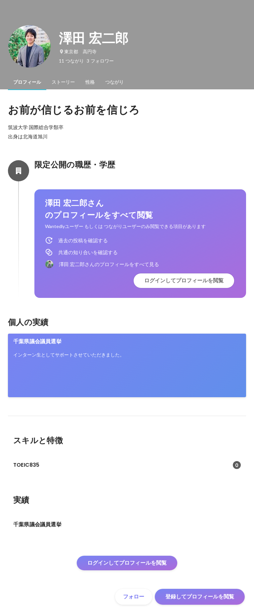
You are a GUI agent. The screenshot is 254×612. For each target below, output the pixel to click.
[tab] (27, 82)
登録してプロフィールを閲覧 (199, 596)
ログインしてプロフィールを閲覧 (184, 280)
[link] (127, 365)
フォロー (133, 596)
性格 (90, 82)
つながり (114, 82)
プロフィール (27, 82)
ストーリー (63, 82)
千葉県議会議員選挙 (37, 341)
